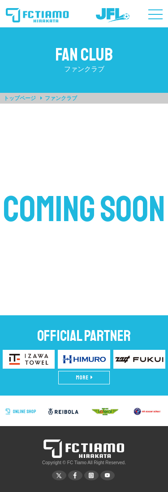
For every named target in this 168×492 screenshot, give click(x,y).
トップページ (20, 98)
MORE (84, 377)
